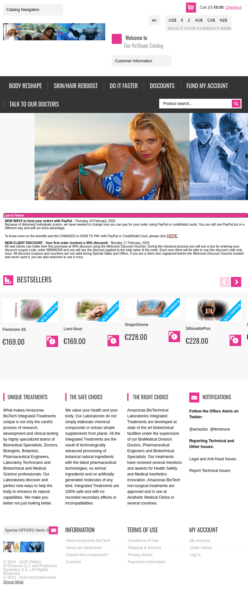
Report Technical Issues (209, 470)
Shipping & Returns (144, 547)
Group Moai (13, 582)
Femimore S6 (14, 329)
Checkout (233, 7)
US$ (172, 20)
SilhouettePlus (198, 328)
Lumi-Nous (73, 329)
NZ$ (223, 20)
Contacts (73, 562)
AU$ (198, 20)
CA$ (211, 20)
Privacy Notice (140, 555)
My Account (200, 540)
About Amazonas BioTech (88, 540)
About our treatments (84, 547)
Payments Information (147, 562)
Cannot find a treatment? (87, 555)
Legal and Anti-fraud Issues (212, 459)
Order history (201, 547)
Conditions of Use (143, 540)
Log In (195, 555)
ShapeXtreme (136, 324)
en (154, 20)
